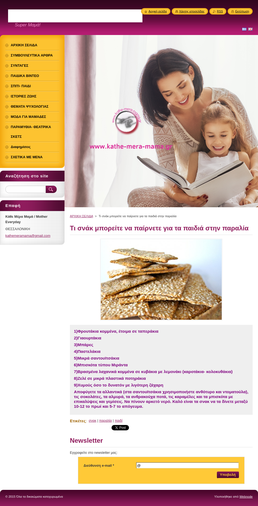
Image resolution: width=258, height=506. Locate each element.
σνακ (92, 421)
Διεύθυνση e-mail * (99, 465)
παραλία (105, 421)
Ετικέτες (78, 421)
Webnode (246, 496)
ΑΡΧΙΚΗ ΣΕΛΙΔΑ (81, 216)
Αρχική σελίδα (158, 11)
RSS (220, 11)
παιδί (119, 421)
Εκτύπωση (242, 11)
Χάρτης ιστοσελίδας (192, 11)
